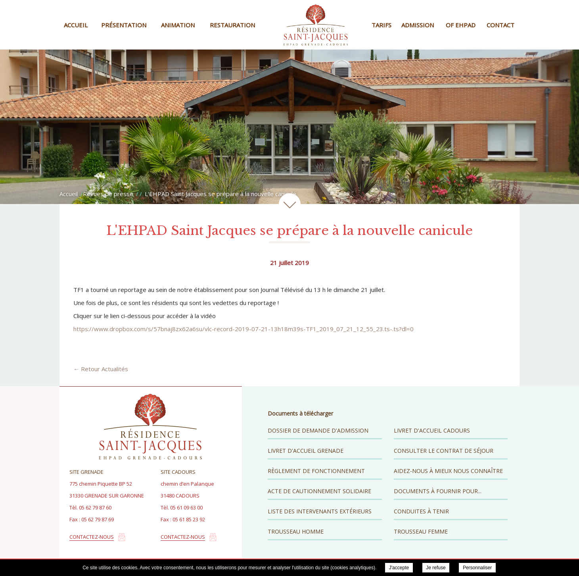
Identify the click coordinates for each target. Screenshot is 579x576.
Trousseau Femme (421, 531)
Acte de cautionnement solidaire (319, 491)
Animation (178, 25)
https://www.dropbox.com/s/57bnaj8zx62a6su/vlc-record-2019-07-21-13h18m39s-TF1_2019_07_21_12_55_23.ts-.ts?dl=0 (243, 329)
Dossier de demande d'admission (318, 430)
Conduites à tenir (421, 511)
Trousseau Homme (296, 531)
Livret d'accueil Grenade (305, 450)
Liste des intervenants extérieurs (320, 511)
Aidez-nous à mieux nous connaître (448, 471)
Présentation (123, 25)
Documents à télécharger (300, 413)
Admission (417, 25)
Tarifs (381, 25)
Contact (500, 25)
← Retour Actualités (100, 369)
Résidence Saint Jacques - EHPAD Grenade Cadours (315, 25)
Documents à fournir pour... (437, 491)
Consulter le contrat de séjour (443, 450)
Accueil (76, 25)
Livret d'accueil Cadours (432, 430)
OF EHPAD (460, 25)
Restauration (232, 25)
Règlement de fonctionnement (316, 471)
